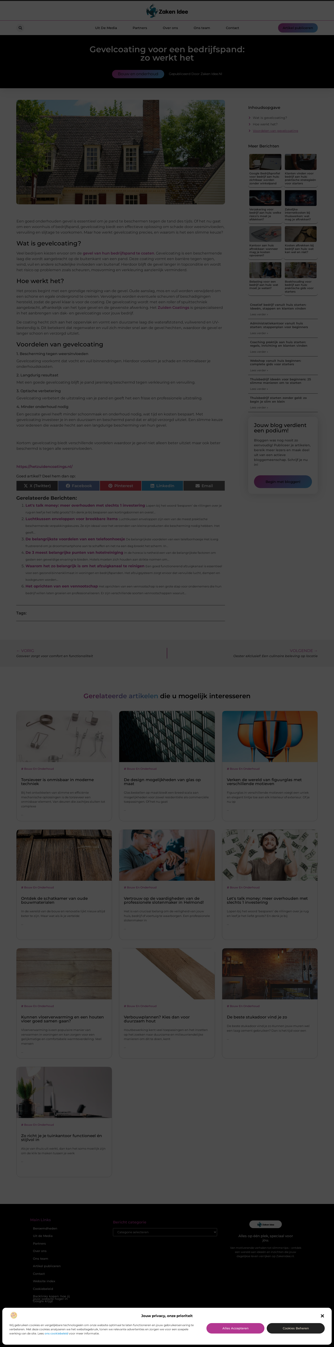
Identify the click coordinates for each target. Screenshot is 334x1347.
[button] (322, 1316)
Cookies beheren (296, 1328)
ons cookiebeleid (56, 1333)
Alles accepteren (235, 1328)
